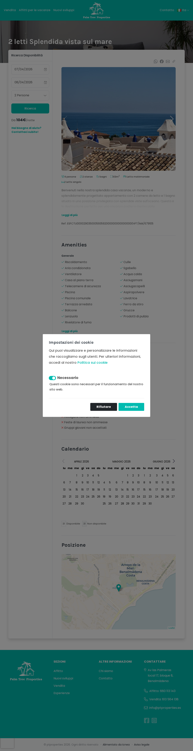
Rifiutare (103, 407)
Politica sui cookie (92, 362)
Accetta (131, 407)
